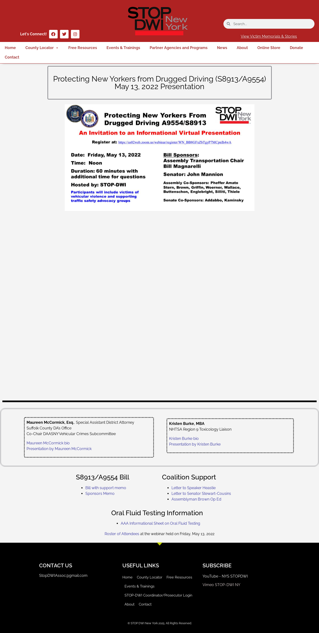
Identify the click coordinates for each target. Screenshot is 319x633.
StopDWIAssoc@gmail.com (63, 575)
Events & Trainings (123, 48)
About (242, 48)
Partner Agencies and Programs (179, 48)
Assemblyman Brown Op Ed (196, 499)
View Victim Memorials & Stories (269, 36)
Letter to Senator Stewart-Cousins (201, 493)
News (222, 48)
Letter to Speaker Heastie (193, 488)
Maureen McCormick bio (48, 443)
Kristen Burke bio (184, 438)
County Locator (42, 48)
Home (10, 48)
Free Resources (82, 48)
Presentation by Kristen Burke (195, 444)
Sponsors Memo (100, 493)
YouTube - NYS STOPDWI (225, 576)
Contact (12, 57)
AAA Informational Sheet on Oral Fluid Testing (160, 523)
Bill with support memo (105, 488)
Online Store (268, 48)
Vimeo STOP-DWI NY (221, 585)
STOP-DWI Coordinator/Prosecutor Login (158, 595)
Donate (296, 48)
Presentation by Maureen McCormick (59, 448)
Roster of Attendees (122, 534)
